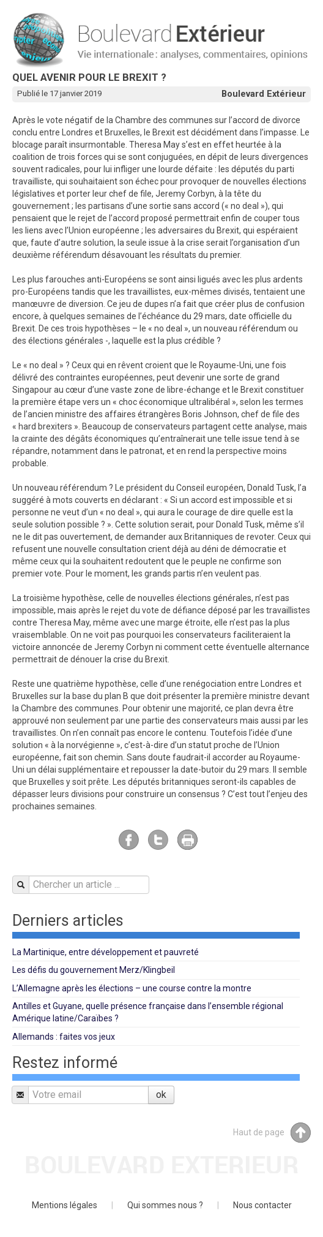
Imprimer (187, 840)
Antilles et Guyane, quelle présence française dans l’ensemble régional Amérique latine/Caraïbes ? (147, 1012)
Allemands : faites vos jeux (63, 1037)
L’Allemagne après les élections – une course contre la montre (131, 988)
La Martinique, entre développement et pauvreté (105, 952)
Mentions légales (64, 1205)
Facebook (129, 840)
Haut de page (272, 1132)
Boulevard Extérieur (263, 93)
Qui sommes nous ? (165, 1205)
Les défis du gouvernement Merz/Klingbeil (93, 970)
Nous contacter (262, 1205)
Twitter (158, 840)
